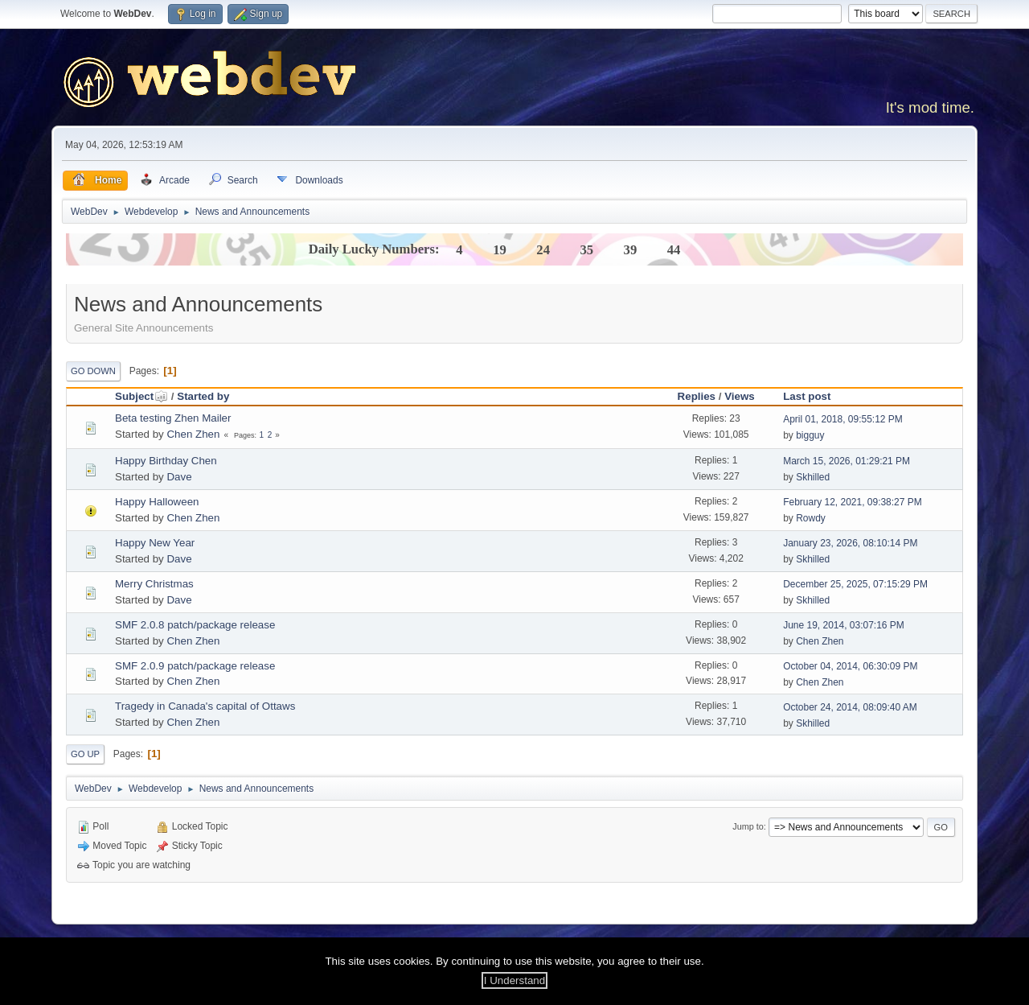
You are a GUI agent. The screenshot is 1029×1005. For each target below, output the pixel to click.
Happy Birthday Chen (166, 461)
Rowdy (811, 518)
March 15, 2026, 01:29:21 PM (846, 461)
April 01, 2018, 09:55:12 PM (843, 419)
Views (739, 396)
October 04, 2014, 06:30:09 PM (850, 666)
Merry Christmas (154, 584)
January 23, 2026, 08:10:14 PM (850, 543)
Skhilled (813, 477)
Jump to (747, 826)
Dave (178, 477)
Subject (141, 396)
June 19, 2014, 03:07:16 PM (843, 625)
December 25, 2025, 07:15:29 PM (855, 584)
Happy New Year (155, 543)
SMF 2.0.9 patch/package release (195, 666)
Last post (806, 396)
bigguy (810, 435)
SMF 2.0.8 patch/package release (195, 625)
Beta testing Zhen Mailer (173, 418)
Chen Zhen (192, 434)
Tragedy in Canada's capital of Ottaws (205, 706)
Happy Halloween (157, 502)
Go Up (85, 754)
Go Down (93, 371)
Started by (203, 396)
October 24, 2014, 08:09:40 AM (850, 707)
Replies (696, 396)
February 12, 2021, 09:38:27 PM (852, 502)
